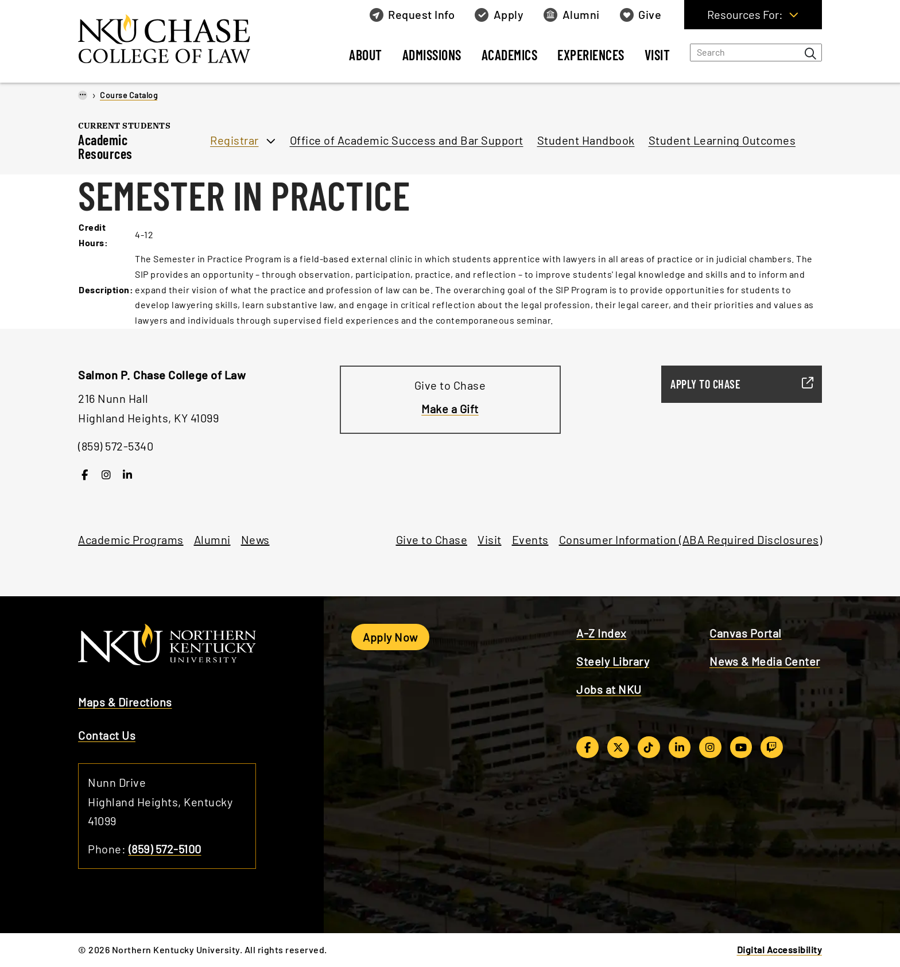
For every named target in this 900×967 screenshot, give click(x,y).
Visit (657, 54)
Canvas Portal (745, 633)
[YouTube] (741, 747)
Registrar (234, 140)
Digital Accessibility (780, 949)
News (255, 539)
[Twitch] (772, 747)
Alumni (212, 539)
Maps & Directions (125, 702)
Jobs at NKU (609, 689)
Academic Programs (131, 539)
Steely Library (612, 661)
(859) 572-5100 (165, 849)
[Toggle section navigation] (188, 153)
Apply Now (390, 637)
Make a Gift (450, 408)
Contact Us (106, 735)
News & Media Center (764, 661)
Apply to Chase (737, 384)
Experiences (590, 54)
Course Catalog (128, 95)
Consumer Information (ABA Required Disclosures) (691, 539)
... (82, 94)
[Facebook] (84, 474)
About (365, 54)
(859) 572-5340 (115, 446)
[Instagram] (106, 474)
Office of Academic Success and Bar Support (406, 140)
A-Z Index (601, 633)
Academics (510, 54)
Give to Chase (432, 539)
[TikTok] (649, 747)
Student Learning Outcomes (722, 140)
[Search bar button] (810, 53)
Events (530, 539)
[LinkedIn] (127, 474)
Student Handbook (586, 140)
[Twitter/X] (618, 747)
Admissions (431, 54)
